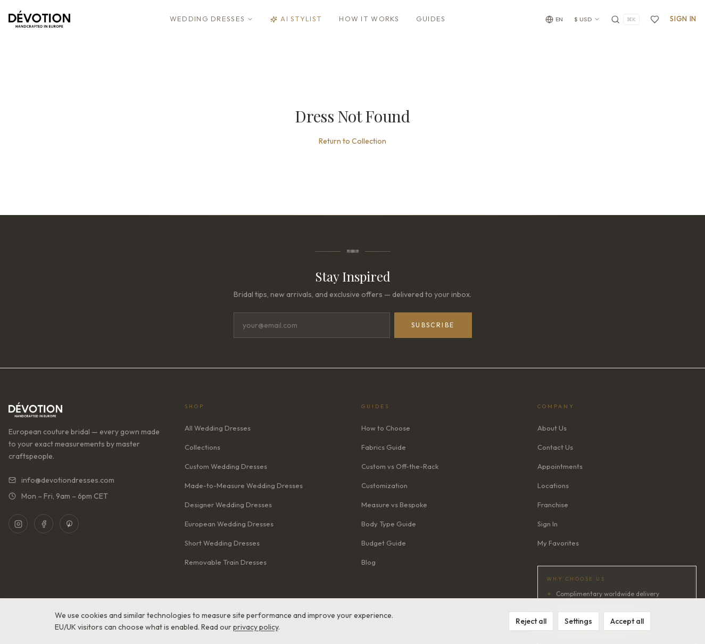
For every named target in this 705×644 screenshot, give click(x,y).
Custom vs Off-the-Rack (399, 468)
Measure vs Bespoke (394, 506)
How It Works (369, 18)
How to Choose (385, 430)
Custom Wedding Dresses (226, 468)
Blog (368, 564)
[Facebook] (43, 525)
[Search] (625, 19)
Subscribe (433, 327)
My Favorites (558, 545)
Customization (384, 487)
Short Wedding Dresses (222, 545)
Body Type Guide (388, 526)
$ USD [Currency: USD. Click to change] (587, 19)
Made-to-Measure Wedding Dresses (244, 487)
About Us (552, 430)
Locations (553, 487)
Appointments (560, 468)
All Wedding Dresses (218, 430)
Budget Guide (383, 545)
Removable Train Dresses (226, 564)
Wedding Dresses (212, 18)
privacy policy (255, 627)
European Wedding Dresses (229, 526)
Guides (431, 18)
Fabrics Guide (383, 449)
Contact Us (555, 449)
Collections (202, 449)
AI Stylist (296, 18)
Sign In (683, 18)
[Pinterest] (69, 525)
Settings (578, 621)
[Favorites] (654, 19)
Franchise (552, 506)
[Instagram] (18, 525)
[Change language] (554, 19)
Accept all (627, 621)
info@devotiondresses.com (61, 482)
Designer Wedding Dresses (228, 506)
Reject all (531, 621)
